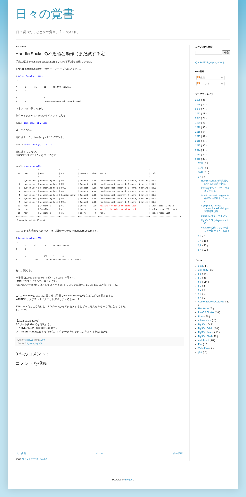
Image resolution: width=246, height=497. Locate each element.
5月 (200, 249)
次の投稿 (21, 453)
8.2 (200, 289)
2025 (198, 100)
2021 (198, 118)
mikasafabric (205, 320)
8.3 (200, 293)
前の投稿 (178, 453)
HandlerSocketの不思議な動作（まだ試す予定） (214, 182)
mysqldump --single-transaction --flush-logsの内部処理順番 (215, 208)
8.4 (200, 297)
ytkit (200, 352)
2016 (198, 141)
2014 (198, 150)
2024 (198, 104)
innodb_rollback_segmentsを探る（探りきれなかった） (215, 198)
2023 (198, 109)
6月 (200, 245)
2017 (198, 136)
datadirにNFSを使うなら (214, 215)
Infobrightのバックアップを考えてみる (215, 189)
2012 (198, 159)
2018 (198, 131)
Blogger (129, 479)
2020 (198, 122)
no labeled (204, 340)
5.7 (200, 278)
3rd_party (29, 343)
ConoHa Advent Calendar (211, 301)
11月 (201, 167)
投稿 (201, 77)
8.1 (200, 286)
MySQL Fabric (206, 328)
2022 (198, 113)
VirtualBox (203, 348)
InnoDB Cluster (206, 312)
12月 (201, 163)
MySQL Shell (205, 336)
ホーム (99, 453)
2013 (198, 154)
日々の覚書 (45, 13)
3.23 (200, 266)
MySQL (39, 343)
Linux (201, 316)
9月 (200, 176)
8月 (200, 236)
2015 (198, 145)
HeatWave (204, 308)
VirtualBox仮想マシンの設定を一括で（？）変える (215, 229)
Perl (200, 344)
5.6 (200, 274)
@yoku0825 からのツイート (210, 62)
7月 (200, 241)
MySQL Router (206, 332)
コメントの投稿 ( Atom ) (34, 459)
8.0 (200, 281)
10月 (201, 172)
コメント (203, 83)
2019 (198, 127)
